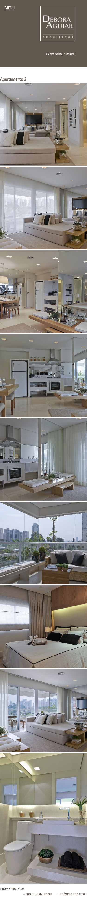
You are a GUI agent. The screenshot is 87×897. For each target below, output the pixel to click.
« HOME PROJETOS (12, 889)
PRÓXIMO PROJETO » (73, 894)
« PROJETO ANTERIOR (37, 894)
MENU (10, 8)
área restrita (55, 54)
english (70, 54)
